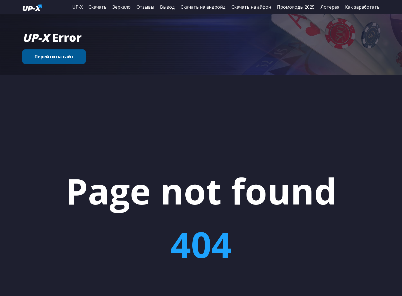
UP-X (77, 7)
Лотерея (329, 7)
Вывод (167, 7)
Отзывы (145, 7)
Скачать (97, 7)
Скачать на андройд (203, 7)
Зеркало (122, 7)
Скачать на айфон (251, 7)
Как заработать (362, 7)
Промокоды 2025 (296, 7)
